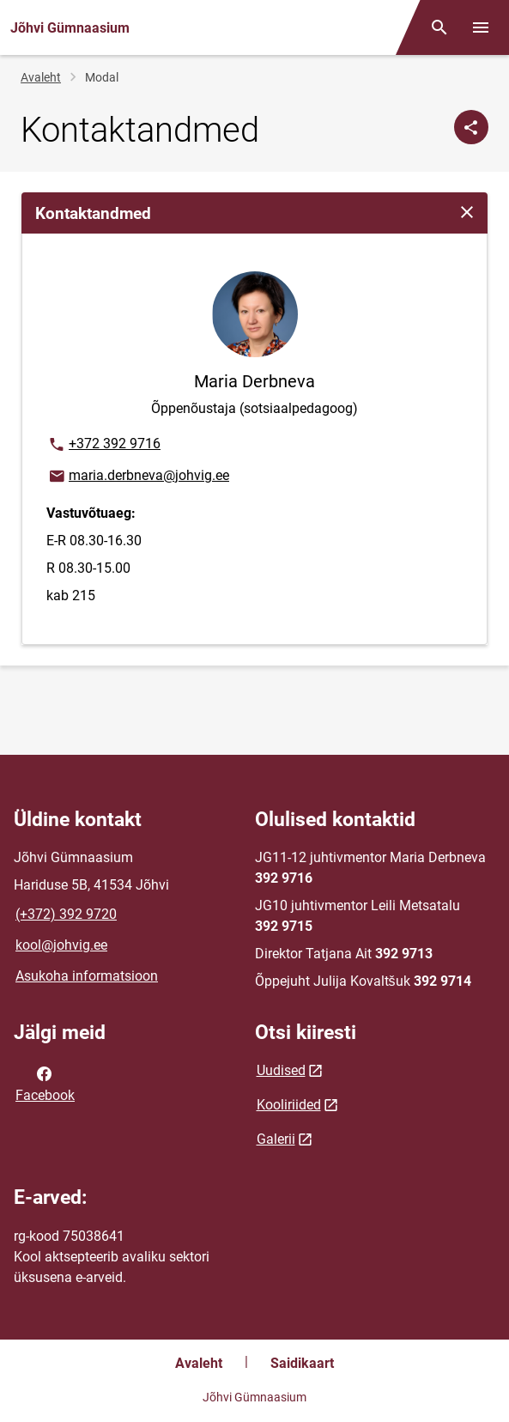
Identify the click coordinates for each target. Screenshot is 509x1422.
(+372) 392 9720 (66, 914)
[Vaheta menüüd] (480, 27)
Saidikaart (302, 1363)
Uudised (281, 1070)
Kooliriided (289, 1105)
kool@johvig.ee (61, 945)
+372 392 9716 (104, 445)
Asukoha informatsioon (86, 976)
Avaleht (41, 77)
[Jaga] (471, 127)
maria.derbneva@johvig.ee (138, 476)
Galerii (276, 1139)
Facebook (45, 1082)
